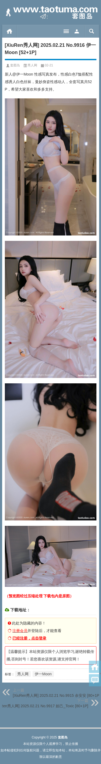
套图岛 (15, 65)
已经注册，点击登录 (29, 638)
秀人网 (32, 65)
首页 (9, 31)
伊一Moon (43, 674)
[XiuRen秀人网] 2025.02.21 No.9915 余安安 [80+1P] (56, 695)
